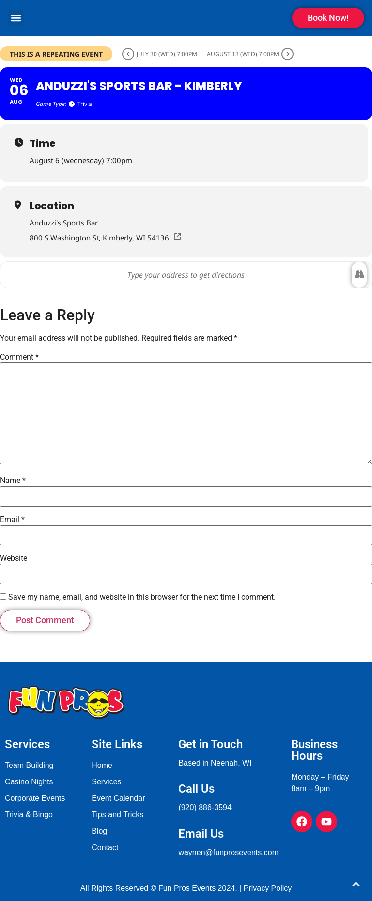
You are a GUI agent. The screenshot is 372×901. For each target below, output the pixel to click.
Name (13, 480)
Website (13, 558)
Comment (19, 357)
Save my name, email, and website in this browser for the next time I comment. (142, 597)
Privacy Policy (268, 888)
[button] (16, 18)
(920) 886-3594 (204, 807)
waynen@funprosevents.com (228, 852)
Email (12, 520)
